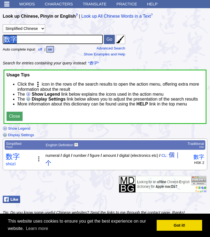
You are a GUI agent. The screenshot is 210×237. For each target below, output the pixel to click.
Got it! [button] (179, 225)
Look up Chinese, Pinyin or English (39, 16)
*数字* (93, 63)
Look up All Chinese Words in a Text (116, 16)
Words (27, 4)
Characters (59, 4)
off (40, 49)
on (50, 49)
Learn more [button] (37, 228)
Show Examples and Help (104, 54)
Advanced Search (111, 48)
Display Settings (18, 135)
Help (152, 4)
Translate (94, 4)
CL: (164, 155)
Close (14, 116)
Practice (126, 4)
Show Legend (16, 128)
